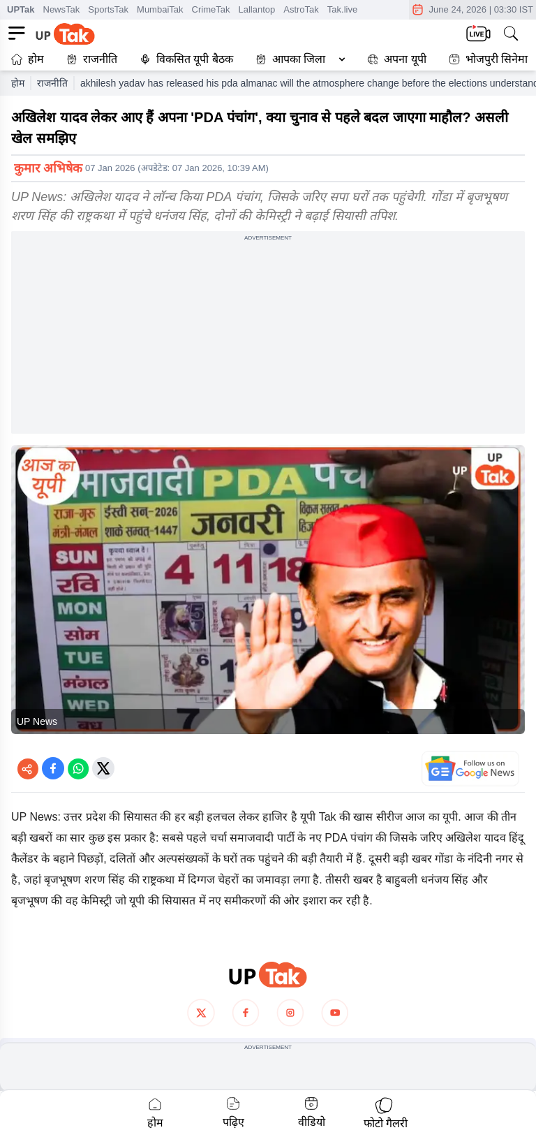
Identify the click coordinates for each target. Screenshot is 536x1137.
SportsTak (108, 9)
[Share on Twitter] (103, 768)
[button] (297, 59)
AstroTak (301, 9)
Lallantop (256, 9)
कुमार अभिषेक (48, 168)
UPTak (21, 9)
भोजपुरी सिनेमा (488, 59)
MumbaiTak (160, 9)
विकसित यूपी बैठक (186, 59)
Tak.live (342, 9)
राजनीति (91, 59)
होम (27, 59)
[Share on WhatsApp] (78, 768)
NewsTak (61, 9)
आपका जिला (298, 59)
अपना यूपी (396, 59)
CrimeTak (211, 9)
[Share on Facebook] (53, 768)
